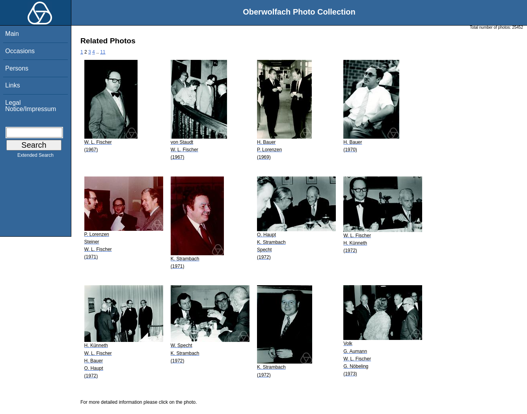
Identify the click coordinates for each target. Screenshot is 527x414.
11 (102, 52)
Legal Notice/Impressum (30, 105)
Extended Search (35, 156)
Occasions (20, 51)
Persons (16, 68)
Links (12, 85)
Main (12, 33)
